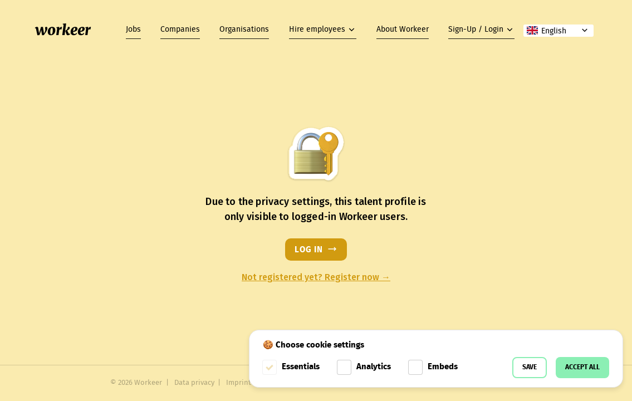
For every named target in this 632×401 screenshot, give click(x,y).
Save (529, 367)
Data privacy (194, 383)
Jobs (133, 29)
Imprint (238, 383)
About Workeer (402, 29)
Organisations (244, 29)
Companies (180, 29)
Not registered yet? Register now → (316, 277)
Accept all (582, 367)
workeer (63, 30)
